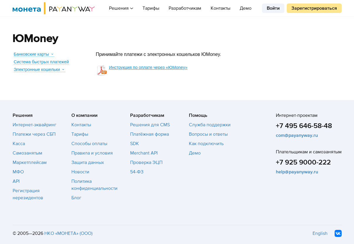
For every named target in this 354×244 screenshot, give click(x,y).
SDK (134, 144)
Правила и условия (92, 153)
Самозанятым (27, 153)
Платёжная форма (149, 134)
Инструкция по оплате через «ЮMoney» (148, 67)
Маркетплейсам (30, 162)
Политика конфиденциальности (94, 184)
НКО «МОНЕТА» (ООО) (68, 233)
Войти (273, 8)
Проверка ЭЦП (146, 162)
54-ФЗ (136, 172)
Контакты (220, 8)
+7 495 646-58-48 (304, 126)
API (16, 181)
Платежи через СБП (34, 134)
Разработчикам (185, 8)
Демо (245, 8)
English (320, 233)
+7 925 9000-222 (303, 162)
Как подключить (206, 144)
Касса (19, 144)
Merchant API (144, 153)
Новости (80, 172)
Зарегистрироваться (314, 8)
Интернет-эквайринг (34, 125)
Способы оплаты (89, 144)
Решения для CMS (150, 125)
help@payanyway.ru (297, 172)
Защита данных (87, 162)
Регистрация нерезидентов (28, 194)
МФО (18, 172)
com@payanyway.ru (297, 135)
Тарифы (150, 8)
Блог (76, 198)
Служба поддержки (210, 125)
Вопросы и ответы (208, 134)
